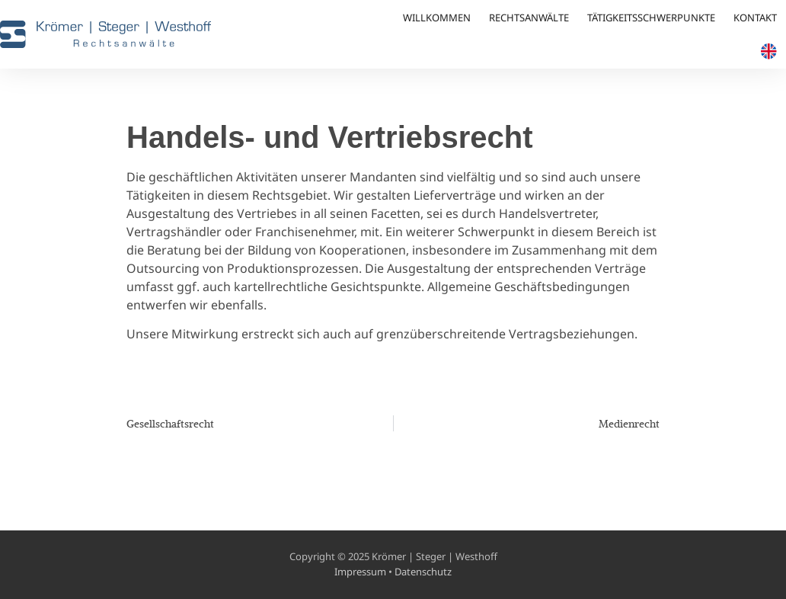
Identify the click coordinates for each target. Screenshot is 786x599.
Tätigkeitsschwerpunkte (651, 17)
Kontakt (755, 17)
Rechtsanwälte (529, 17)
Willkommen (437, 17)
